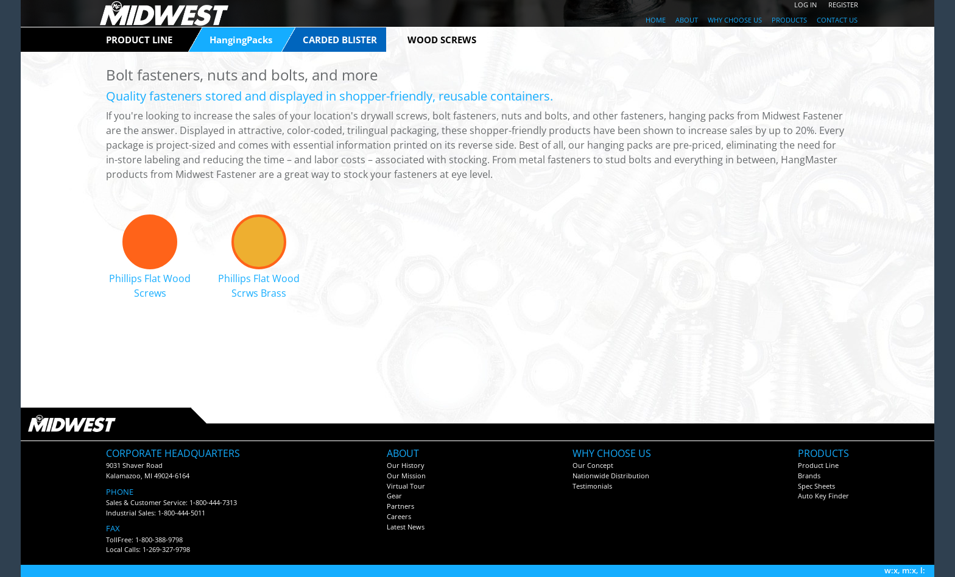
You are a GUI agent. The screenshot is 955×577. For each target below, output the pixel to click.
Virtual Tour (406, 485)
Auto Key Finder (823, 495)
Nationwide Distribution (611, 475)
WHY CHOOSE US (735, 19)
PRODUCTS (789, 19)
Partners (400, 506)
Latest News (406, 526)
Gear (394, 495)
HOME (656, 19)
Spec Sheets (816, 485)
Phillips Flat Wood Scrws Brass (259, 286)
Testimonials (592, 485)
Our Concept (593, 465)
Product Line (818, 465)
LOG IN (805, 4)
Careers (399, 516)
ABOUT (686, 19)
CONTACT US (837, 19)
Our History (406, 465)
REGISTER (843, 4)
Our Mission (406, 475)
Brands (809, 475)
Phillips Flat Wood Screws (150, 286)
